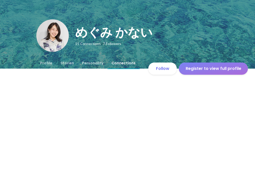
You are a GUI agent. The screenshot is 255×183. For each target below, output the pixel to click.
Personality (92, 63)
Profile (46, 63)
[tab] (46, 63)
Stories (67, 63)
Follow (162, 68)
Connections (123, 63)
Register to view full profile (213, 68)
